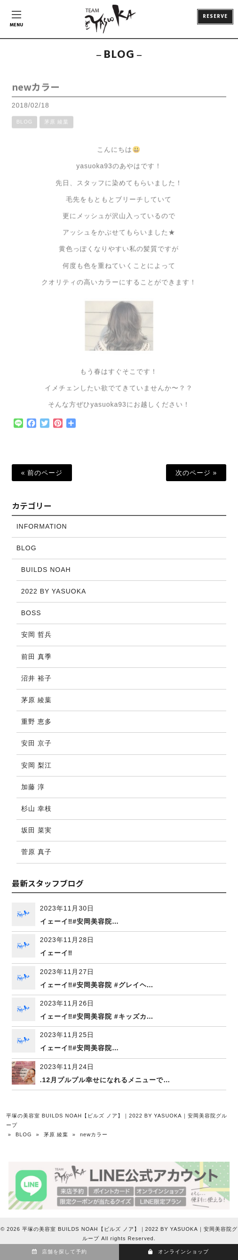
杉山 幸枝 (36, 808)
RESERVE (215, 16)
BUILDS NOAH (46, 569)
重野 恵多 (36, 721)
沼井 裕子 (36, 678)
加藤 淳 (33, 787)
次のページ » (196, 472)
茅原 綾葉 (56, 127)
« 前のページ (42, 472)
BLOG (24, 127)
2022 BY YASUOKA (54, 591)
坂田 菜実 (36, 830)
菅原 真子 (36, 852)
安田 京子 (36, 743)
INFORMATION (41, 526)
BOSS (31, 613)
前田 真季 (36, 656)
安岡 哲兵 (36, 634)
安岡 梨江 (36, 765)
